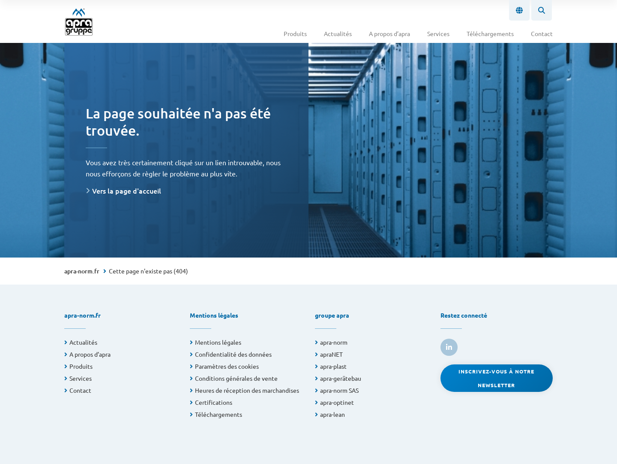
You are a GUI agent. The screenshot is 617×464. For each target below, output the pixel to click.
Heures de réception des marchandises (247, 390)
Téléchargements (490, 33)
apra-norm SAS (339, 390)
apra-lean (332, 414)
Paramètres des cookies (227, 366)
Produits (295, 33)
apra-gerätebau (340, 378)
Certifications (213, 402)
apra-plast (333, 366)
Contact (542, 33)
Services (438, 33)
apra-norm (333, 342)
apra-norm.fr (81, 271)
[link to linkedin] (449, 347)
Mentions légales (218, 342)
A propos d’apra (389, 33)
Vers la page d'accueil (126, 190)
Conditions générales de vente (236, 378)
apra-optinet (337, 402)
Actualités (338, 33)
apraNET (331, 354)
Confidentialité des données (233, 354)
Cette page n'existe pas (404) (148, 271)
